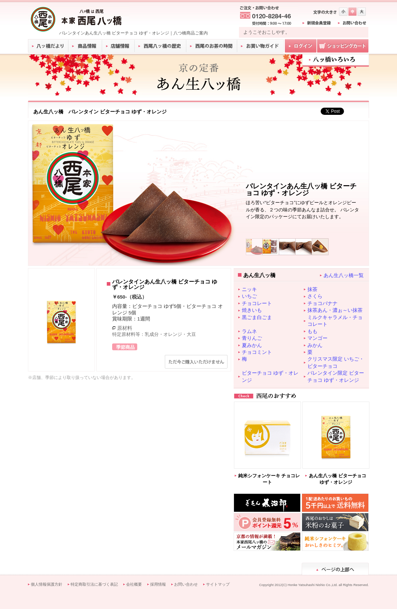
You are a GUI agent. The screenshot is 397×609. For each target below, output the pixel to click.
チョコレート (257, 303)
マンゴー (317, 338)
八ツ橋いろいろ (335, 59)
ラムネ (249, 331)
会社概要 (134, 584)
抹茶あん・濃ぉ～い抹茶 (335, 310)
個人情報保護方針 (46, 584)
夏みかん (252, 345)
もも (312, 331)
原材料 (124, 328)
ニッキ (249, 289)
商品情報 (85, 46)
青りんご (252, 338)
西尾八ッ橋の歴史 (160, 46)
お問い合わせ (186, 584)
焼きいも (252, 310)
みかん (314, 345)
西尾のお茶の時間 (211, 46)
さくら (314, 296)
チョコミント (257, 352)
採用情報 (158, 584)
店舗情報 (118, 46)
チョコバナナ (322, 303)
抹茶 (312, 289)
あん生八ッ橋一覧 (344, 275)
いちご (249, 296)
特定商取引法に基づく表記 (94, 584)
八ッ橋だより (48, 46)
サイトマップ (218, 584)
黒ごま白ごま (257, 317)
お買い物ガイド (260, 46)
